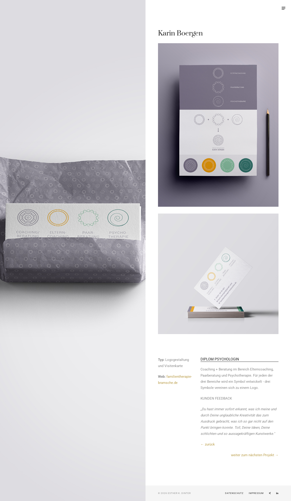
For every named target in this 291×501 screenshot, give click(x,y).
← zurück (208, 444)
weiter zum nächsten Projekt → (254, 455)
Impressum (256, 493)
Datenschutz (234, 493)
